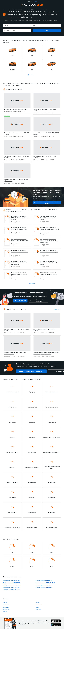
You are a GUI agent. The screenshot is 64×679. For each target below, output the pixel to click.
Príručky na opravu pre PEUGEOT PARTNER (45, 582)
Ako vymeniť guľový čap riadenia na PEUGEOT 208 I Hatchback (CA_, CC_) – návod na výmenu (49, 240)
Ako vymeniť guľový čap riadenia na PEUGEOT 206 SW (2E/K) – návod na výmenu (19, 274)
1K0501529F (6, 607)
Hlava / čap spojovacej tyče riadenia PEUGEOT (47, 202)
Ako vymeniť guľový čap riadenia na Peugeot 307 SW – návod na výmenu (19, 228)
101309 (37, 607)
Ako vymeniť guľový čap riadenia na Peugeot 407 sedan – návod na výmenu (19, 239)
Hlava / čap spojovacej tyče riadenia (33, 9)
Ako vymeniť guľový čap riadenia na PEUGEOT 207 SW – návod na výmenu (19, 251)
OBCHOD (29, 1)
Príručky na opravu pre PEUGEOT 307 (11, 580)
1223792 (38, 602)
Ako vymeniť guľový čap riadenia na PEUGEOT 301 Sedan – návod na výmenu (49, 251)
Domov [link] (4, 9)
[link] (17, 102)
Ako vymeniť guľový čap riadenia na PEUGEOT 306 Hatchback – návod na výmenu (48, 274)
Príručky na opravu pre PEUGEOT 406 (44, 585)
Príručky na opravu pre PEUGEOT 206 (44, 580)
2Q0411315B (38, 605)
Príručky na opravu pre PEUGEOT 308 (11, 582)
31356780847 (6, 609)
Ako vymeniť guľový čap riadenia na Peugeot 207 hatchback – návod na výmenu (48, 217)
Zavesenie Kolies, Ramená (19, 9)
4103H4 (5, 611)
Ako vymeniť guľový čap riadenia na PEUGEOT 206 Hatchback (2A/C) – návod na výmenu (20, 217)
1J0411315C (6, 605)
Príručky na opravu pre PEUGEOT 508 (11, 589)
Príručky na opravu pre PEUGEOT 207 (11, 585)
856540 (5, 602)
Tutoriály (10, 9)
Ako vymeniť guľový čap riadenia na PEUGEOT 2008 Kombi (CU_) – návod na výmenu (49, 263)
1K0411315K (38, 609)
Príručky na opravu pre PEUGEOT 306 (11, 587)
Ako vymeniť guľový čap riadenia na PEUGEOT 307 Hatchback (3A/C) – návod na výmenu (49, 229)
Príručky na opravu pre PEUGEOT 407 (44, 587)
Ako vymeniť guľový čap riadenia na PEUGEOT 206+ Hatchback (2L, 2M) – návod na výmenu (19, 263)
